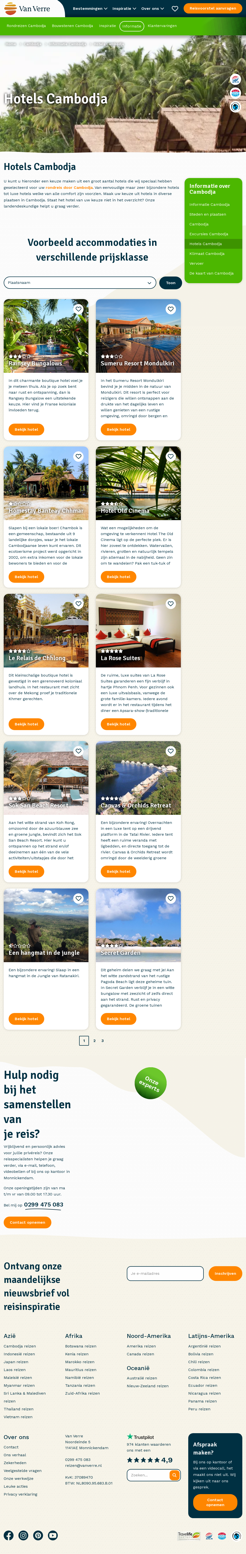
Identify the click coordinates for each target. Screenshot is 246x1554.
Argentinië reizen (204, 1346)
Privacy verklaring (20, 1494)
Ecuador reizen (202, 1385)
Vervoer (196, 263)
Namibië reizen (79, 1377)
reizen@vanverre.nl (83, 1465)
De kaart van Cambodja (211, 273)
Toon (170, 282)
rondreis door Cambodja (69, 187)
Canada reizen (140, 1354)
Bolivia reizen (200, 1354)
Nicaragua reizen (204, 1393)
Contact (11, 1447)
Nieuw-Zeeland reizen (148, 1386)
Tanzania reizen (80, 1385)
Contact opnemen (27, 1222)
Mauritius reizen (80, 1369)
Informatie (131, 26)
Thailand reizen (18, 1409)
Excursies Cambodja (208, 234)
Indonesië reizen (19, 1354)
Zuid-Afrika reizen (82, 1393)
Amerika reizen (141, 1346)
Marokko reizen (79, 1362)
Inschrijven (225, 1273)
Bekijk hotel (26, 724)
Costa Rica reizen (204, 1377)
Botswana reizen (80, 1346)
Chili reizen (199, 1362)
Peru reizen (199, 1409)
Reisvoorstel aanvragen (213, 8)
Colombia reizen (203, 1369)
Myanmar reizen (19, 1385)
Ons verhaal (15, 1455)
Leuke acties (16, 1486)
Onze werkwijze (18, 1478)
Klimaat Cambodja (207, 253)
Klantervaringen (162, 26)
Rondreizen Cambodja (26, 26)
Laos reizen (15, 1369)
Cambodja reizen (20, 1346)
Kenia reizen (76, 1354)
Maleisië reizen (18, 1377)
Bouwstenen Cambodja (72, 26)
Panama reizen (202, 1401)
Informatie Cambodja (209, 204)
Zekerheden (15, 1462)
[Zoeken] (175, 1475)
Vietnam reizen (18, 1417)
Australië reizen (142, 1378)
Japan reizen (16, 1362)
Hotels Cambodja (205, 243)
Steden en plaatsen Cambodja (207, 219)
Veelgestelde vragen (23, 1470)
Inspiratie (107, 26)
